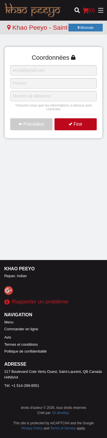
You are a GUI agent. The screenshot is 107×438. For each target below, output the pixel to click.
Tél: (21, 385)
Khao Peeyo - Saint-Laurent (49, 27)
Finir (75, 124)
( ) (88, 10)
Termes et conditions (21, 344)
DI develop (61, 413)
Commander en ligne (21, 329)
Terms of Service (63, 428)
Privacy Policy (32, 428)
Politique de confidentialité (25, 351)
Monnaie (86, 28)
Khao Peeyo (19, 268)
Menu (8, 322)
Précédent (31, 124)
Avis (7, 337)
